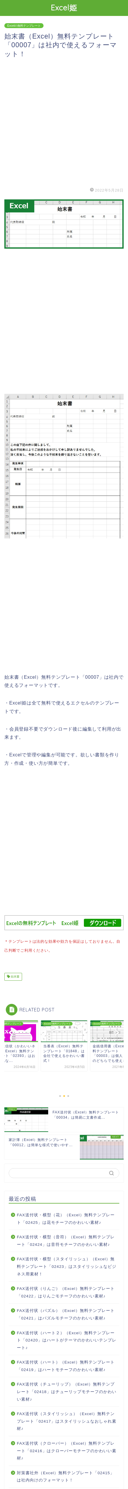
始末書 (14, 975)
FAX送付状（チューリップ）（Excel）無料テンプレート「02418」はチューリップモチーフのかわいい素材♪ (66, 1390)
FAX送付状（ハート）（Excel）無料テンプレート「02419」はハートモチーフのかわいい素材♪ (66, 1365)
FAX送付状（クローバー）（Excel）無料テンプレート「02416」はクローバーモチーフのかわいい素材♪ (66, 1449)
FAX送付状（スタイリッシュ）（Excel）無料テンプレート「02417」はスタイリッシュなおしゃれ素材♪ (66, 1420)
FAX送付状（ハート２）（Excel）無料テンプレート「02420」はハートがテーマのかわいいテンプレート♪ (66, 1339)
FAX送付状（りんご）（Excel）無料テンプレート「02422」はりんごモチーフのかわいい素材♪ (66, 1291)
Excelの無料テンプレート (24, 25)
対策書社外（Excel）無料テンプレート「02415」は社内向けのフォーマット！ (65, 1475)
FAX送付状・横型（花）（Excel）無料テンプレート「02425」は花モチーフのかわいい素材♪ (66, 1218)
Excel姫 (64, 7)
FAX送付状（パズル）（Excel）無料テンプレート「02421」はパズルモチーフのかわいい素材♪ (66, 1313)
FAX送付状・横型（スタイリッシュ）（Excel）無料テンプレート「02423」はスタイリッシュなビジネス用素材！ (66, 1265)
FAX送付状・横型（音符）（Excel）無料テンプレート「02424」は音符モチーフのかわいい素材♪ (66, 1240)
